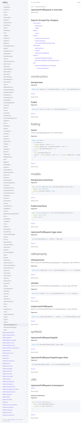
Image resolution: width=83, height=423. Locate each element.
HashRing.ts (7, 7)
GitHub (78, 2)
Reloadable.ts (7, 164)
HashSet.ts (6, 9)
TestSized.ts (7, 283)
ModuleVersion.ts (8, 87)
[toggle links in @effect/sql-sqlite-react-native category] (27, 389)
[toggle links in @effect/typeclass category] (27, 394)
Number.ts (6, 105)
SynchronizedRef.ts (9, 252)
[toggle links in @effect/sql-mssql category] (27, 373)
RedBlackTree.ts (8, 157)
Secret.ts (6, 211)
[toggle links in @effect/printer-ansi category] (27, 353)
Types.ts (6, 319)
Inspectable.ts (7, 17)
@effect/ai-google (7, 410)
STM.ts (5, 224)
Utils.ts (5, 330)
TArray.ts (6, 257)
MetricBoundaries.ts (9, 61)
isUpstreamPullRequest (42, 53)
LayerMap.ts (7, 30)
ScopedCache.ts (8, 206)
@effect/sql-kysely (7, 368)
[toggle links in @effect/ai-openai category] (27, 412)
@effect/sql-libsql (7, 371)
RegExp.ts (6, 162)
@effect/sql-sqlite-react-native (10, 389)
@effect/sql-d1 (6, 363)
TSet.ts (5, 312)
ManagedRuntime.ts (9, 46)
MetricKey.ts (7, 66)
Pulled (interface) (40, 41)
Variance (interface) (43, 68)
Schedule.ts (7, 185)
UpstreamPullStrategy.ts (10, 327)
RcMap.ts (6, 144)
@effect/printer (7, 350)
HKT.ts (5, 12)
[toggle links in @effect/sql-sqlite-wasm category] (27, 392)
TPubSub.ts (7, 291)
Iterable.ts (6, 20)
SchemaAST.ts (7, 201)
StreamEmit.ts (7, 232)
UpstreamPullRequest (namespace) (45, 65)
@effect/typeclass (7, 394)
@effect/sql (6, 358)
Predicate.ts (7, 126)
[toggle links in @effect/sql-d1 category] (27, 363)
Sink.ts (5, 216)
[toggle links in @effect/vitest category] (27, 397)
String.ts (6, 237)
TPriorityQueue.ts (8, 288)
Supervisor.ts (7, 247)
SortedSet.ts (7, 221)
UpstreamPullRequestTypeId (43, 58)
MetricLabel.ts (7, 71)
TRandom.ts (7, 299)
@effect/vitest (6, 397)
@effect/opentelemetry (9, 335)
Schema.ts (6, 198)
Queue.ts (6, 136)
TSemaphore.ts (8, 309)
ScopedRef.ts (7, 208)
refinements (36, 45)
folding (35, 30)
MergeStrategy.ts (8, 56)
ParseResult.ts (7, 115)
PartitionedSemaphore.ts (10, 118)
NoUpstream (39, 26)
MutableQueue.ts (8, 97)
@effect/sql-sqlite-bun (8, 381)
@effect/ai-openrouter (8, 415)
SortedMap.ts (7, 219)
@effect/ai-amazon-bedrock (10, 404)
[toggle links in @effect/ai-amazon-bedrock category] (27, 404)
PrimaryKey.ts (7, 131)
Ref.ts (5, 159)
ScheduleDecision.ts (9, 188)
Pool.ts (5, 123)
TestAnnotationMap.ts (9, 265)
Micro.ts (6, 84)
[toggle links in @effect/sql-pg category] (27, 379)
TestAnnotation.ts (8, 262)
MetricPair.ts (7, 74)
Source (33, 94)
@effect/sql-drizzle (7, 366)
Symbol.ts (6, 250)
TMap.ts (6, 286)
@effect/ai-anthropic (8, 407)
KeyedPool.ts (7, 25)
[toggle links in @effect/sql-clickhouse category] (27, 361)
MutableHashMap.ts (9, 90)
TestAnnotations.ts (8, 268)
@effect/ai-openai (7, 412)
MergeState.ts (7, 53)
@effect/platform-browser (9, 340)
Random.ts (6, 139)
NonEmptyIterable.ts (9, 102)
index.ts (6, 15)
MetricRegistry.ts (8, 79)
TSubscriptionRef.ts (9, 314)
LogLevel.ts (7, 38)
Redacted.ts (7, 154)
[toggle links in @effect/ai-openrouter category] (27, 415)
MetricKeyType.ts (8, 69)
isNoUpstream (39, 48)
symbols (35, 55)
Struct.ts (6, 239)
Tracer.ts (6, 296)
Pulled (37, 28)
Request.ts (6, 167)
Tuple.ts (6, 317)
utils (34, 63)
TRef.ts (5, 304)
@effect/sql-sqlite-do (8, 384)
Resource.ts (7, 175)
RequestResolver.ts (9, 172)
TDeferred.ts (7, 260)
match (37, 33)
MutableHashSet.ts (9, 92)
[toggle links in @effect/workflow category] (27, 399)
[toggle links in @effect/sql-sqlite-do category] (27, 384)
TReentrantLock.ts (8, 301)
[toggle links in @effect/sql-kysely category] (27, 368)
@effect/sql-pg (6, 379)
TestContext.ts (7, 275)
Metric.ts (6, 59)
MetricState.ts (7, 82)
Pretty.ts (6, 128)
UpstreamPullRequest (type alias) (45, 43)
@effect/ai (5, 402)
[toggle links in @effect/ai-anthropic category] (27, 407)
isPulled (37, 50)
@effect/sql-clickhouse (9, 361)
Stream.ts (6, 226)
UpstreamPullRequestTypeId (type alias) (47, 60)
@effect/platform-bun (8, 343)
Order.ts (6, 110)
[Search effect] (46, 2)
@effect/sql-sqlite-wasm (9, 392)
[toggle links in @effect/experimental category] (27, 332)
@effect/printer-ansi (8, 353)
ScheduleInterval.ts (9, 190)
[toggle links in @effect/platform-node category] (27, 345)
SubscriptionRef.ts (8, 244)
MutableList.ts (7, 95)
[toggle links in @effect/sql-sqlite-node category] (27, 386)
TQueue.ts (6, 293)
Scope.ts (6, 203)
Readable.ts (7, 149)
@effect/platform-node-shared (11, 348)
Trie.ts (5, 306)
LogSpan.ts (6, 40)
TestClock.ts (7, 270)
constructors (37, 23)
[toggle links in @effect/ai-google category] (27, 410)
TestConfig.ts (7, 273)
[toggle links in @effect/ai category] (27, 402)
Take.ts (5, 255)
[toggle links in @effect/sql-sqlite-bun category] (27, 381)
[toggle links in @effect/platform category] (27, 337)
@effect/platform (7, 337)
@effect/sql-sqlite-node (9, 386)
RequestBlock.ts (8, 170)
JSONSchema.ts (8, 22)
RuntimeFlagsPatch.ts (9, 182)
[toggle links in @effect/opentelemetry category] (27, 335)
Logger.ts (6, 35)
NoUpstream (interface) (42, 38)
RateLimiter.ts (7, 141)
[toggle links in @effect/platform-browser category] (27, 340)
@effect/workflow (7, 399)
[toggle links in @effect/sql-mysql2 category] (27, 376)
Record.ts (6, 151)
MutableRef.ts (7, 100)
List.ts (5, 33)
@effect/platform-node (9, 345)
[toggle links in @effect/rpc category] (27, 355)
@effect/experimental (8, 332)
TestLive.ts (6, 278)
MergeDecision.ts (8, 51)
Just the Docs (12, 419)
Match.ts (6, 48)
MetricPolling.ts (8, 77)
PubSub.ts (6, 133)
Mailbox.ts (6, 43)
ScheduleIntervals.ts (9, 193)
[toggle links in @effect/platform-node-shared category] (27, 348)
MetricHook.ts (7, 64)
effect (5, 2)
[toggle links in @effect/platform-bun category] (27, 343)
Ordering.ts (7, 113)
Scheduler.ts (7, 195)
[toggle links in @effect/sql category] (27, 358)
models (35, 35)
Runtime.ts (6, 177)
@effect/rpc (6, 355)
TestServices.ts (7, 281)
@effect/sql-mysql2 (8, 376)
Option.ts (6, 108)
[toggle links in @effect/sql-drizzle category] (27, 366)
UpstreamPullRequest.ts (10, 324)
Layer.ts (6, 28)
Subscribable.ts (8, 242)
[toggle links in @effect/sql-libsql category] (27, 371)
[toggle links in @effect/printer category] (27, 350)
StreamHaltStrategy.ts (9, 234)
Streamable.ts (7, 229)
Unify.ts (6, 322)
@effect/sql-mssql (7, 374)
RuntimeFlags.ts (8, 180)
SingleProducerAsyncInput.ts (11, 213)
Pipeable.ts (6, 121)
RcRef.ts (6, 146)
